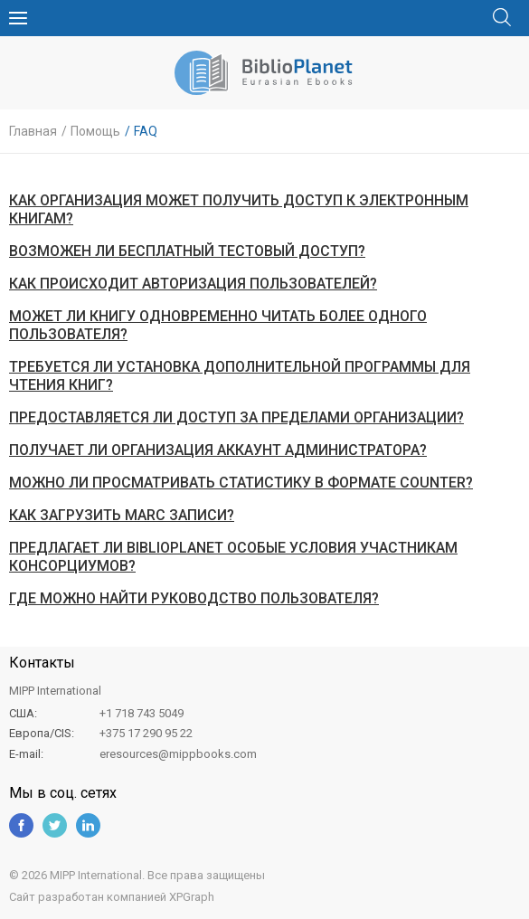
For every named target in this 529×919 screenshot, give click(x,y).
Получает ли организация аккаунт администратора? (218, 450)
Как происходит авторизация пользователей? (193, 283)
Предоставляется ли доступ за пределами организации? (236, 417)
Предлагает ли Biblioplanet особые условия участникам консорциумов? (233, 556)
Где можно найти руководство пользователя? (194, 598)
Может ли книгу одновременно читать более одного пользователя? (218, 325)
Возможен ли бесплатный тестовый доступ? (187, 251)
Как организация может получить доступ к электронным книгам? (238, 209)
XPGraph (191, 897)
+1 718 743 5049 (141, 713)
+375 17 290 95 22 (146, 733)
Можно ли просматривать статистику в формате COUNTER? (241, 482)
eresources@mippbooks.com (178, 754)
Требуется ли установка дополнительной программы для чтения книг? (239, 375)
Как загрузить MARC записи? (121, 515)
